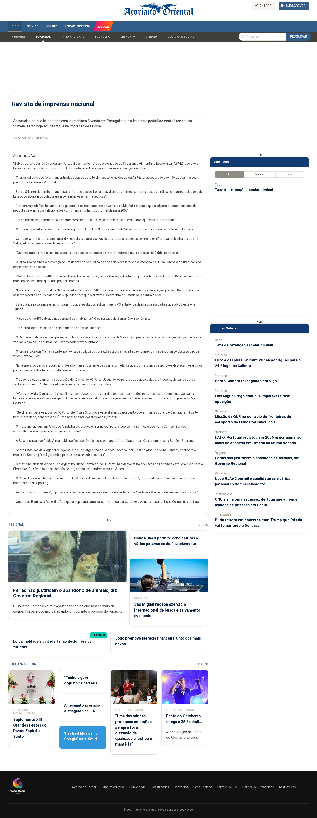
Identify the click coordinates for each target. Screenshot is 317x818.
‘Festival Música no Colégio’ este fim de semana (81, 739)
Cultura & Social (181, 36)
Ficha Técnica (202, 787)
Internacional (72, 36)
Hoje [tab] (229, 174)
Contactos (181, 787)
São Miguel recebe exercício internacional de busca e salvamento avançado (167, 610)
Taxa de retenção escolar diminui (244, 189)
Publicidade (137, 787)
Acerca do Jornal (84, 787)
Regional (18, 36)
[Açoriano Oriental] (17, 795)
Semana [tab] (259, 174)
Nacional (43, 36)
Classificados (160, 787)
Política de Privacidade (258, 787)
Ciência (151, 36)
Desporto (127, 36)
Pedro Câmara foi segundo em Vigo (246, 381)
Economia (102, 36)
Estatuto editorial (113, 787)
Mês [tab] (289, 174)
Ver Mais (202, 524)
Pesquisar (298, 36)
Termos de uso (227, 787)
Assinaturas (287, 787)
